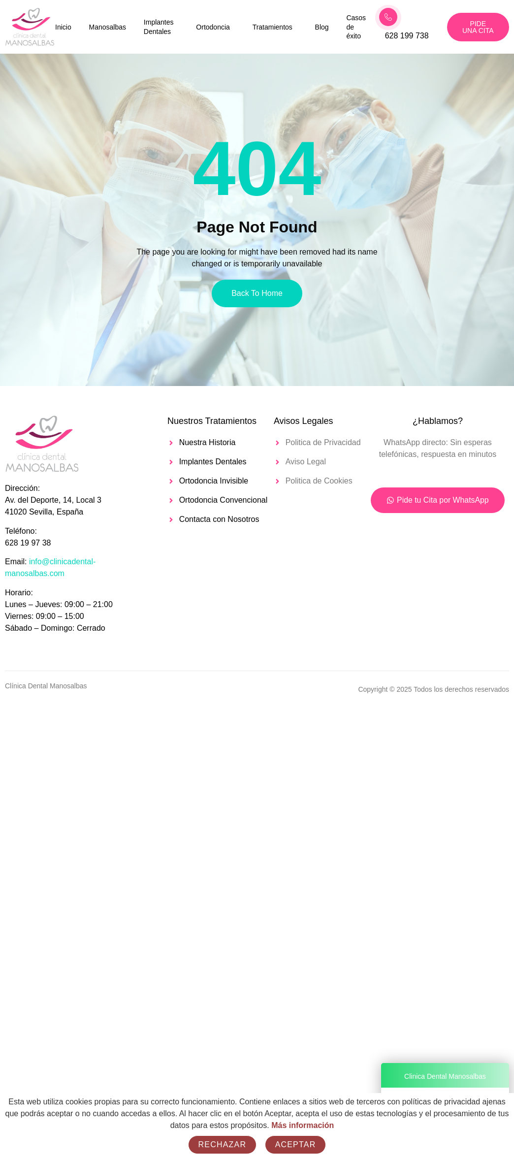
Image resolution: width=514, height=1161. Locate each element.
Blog (322, 27)
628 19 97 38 (28, 543)
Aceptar (295, 1144)
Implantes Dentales (159, 27)
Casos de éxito (356, 26)
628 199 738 (407, 36)
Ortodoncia (212, 27)
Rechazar (222, 1144)
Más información (302, 1125)
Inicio (63, 27)
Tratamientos (272, 27)
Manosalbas (107, 27)
